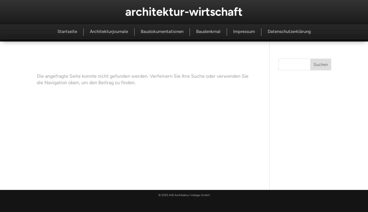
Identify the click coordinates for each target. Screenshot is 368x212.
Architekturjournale (109, 31)
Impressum (244, 31)
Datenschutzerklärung (289, 31)
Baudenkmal (208, 31)
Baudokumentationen (162, 31)
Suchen (321, 64)
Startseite (67, 31)
